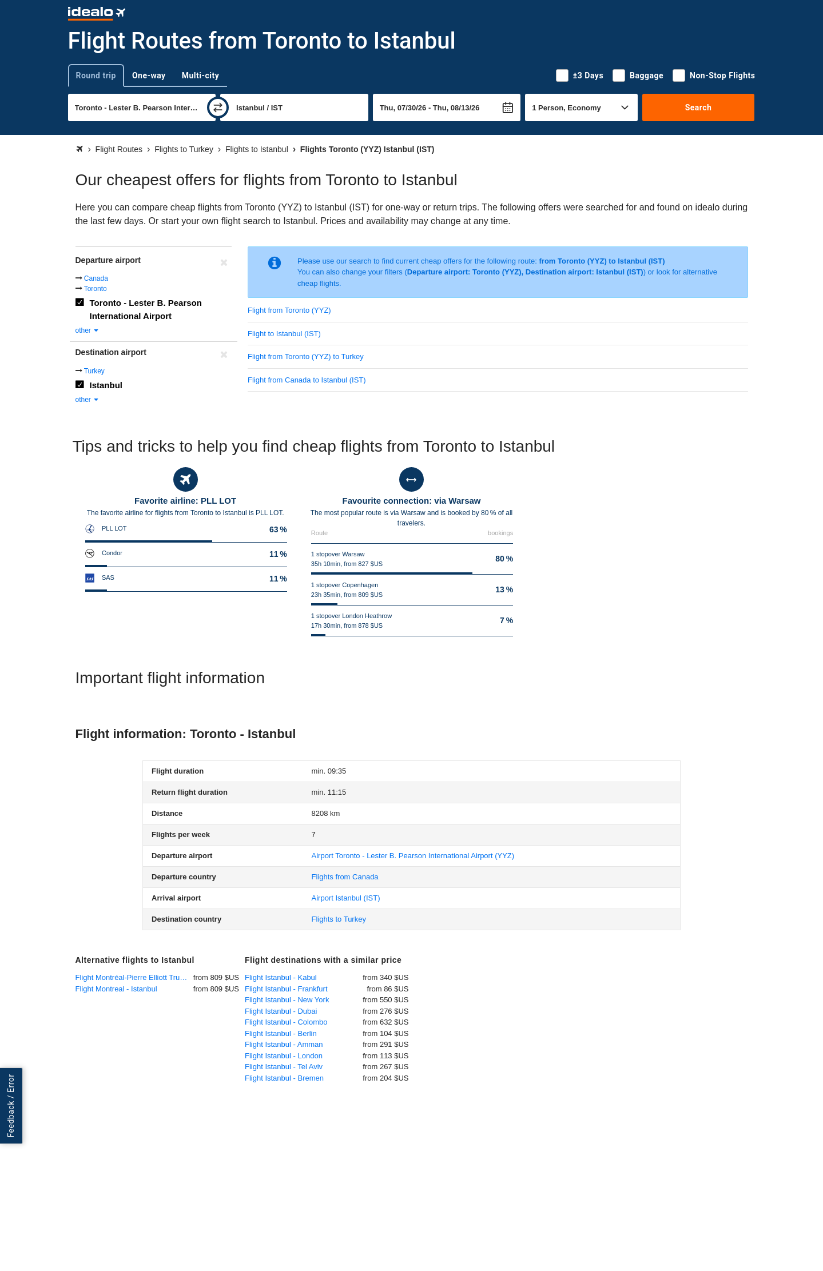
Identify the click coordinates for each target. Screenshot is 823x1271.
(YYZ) (413, 855)
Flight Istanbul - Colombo (286, 1022)
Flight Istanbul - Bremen (284, 1078)
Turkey (94, 371)
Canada (96, 278)
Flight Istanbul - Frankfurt (286, 989)
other (87, 330)
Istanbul (106, 385)
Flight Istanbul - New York (287, 999)
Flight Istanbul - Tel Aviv (284, 1066)
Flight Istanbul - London (284, 1055)
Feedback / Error (10, 1105)
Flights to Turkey (339, 919)
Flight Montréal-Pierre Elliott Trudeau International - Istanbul (134, 977)
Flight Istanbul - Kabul (281, 977)
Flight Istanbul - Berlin (281, 1033)
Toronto (95, 289)
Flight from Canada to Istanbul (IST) (307, 380)
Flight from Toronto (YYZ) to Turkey (306, 356)
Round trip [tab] (96, 75)
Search (698, 107)
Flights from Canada (345, 876)
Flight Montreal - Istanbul (116, 989)
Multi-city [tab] (201, 75)
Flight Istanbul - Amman (284, 1044)
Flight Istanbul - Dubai (281, 1011)
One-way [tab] (149, 75)
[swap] (218, 107)
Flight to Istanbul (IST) (284, 333)
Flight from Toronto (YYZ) (289, 310)
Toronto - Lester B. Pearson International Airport (146, 309)
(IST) (346, 898)
